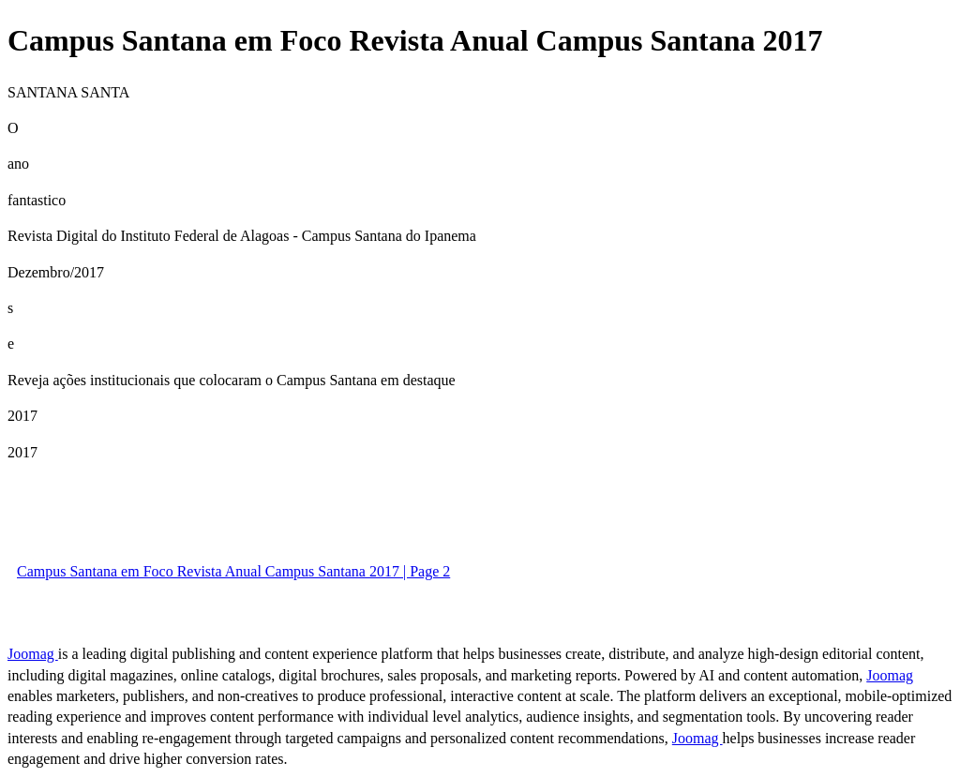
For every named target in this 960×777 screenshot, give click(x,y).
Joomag (33, 654)
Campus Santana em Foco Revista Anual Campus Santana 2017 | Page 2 (233, 571)
